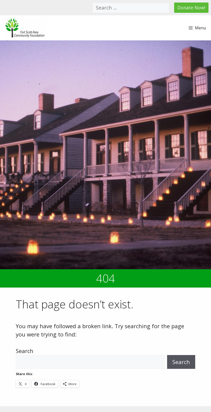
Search (24, 351)
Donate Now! (191, 8)
